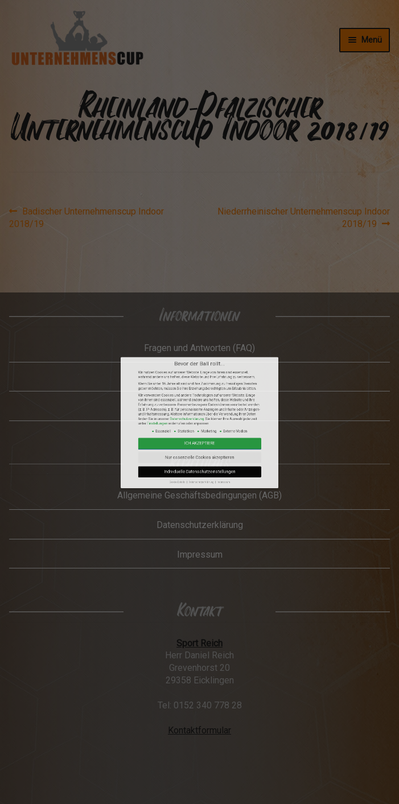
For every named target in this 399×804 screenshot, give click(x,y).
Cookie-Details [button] (191, 500)
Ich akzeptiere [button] (199, 485)
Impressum (208, 500)
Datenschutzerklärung (194, 476)
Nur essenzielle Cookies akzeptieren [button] (199, 491)
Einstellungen (183, 478)
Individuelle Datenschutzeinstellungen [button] (199, 497)
